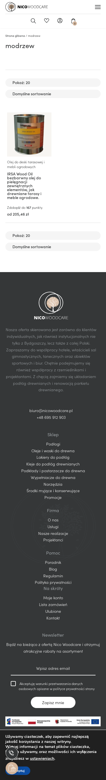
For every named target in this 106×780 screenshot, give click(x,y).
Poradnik (53, 562)
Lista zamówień (53, 604)
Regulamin (53, 575)
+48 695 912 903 (51, 417)
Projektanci (53, 539)
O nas (53, 520)
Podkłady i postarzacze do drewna (53, 470)
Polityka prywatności (53, 582)
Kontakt (53, 618)
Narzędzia (53, 484)
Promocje (53, 497)
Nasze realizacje (53, 533)
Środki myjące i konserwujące (53, 490)
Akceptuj (18, 770)
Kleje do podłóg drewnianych (53, 464)
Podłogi (53, 444)
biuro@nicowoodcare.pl (51, 410)
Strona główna (15, 36)
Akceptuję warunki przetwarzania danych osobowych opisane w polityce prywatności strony (53, 686)
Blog (53, 569)
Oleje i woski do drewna (53, 450)
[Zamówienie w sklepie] (53, 94)
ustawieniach (42, 758)
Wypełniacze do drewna (53, 477)
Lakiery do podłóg (53, 457)
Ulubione (46, 21)
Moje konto (59, 21)
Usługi (53, 526)
